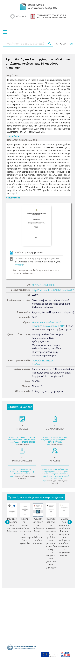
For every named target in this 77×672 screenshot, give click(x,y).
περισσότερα (13, 136)
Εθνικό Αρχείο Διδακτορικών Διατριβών (24, 477)
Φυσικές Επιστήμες (42, 360)
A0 (61, 43)
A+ (64, 43)
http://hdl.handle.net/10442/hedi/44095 (53, 290)
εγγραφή (18, 264)
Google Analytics (24, 444)
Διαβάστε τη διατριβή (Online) (28, 252)
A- (57, 43)
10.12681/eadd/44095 (43, 285)
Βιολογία (37, 364)
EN (71, 43)
